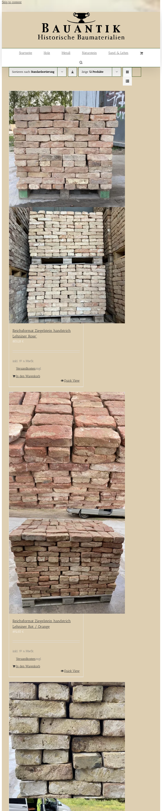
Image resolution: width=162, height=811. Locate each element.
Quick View (72, 380)
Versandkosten (25, 368)
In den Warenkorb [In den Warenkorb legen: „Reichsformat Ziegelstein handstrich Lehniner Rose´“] (28, 376)
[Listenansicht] (127, 81)
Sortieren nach (33, 71)
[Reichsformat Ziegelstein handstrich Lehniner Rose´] (46, 207)
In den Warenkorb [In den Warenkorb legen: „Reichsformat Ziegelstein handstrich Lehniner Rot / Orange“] (28, 666)
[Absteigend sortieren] (72, 72)
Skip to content (12, 2)
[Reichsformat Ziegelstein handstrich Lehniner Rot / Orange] (46, 503)
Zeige (92, 71)
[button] (81, 62)
